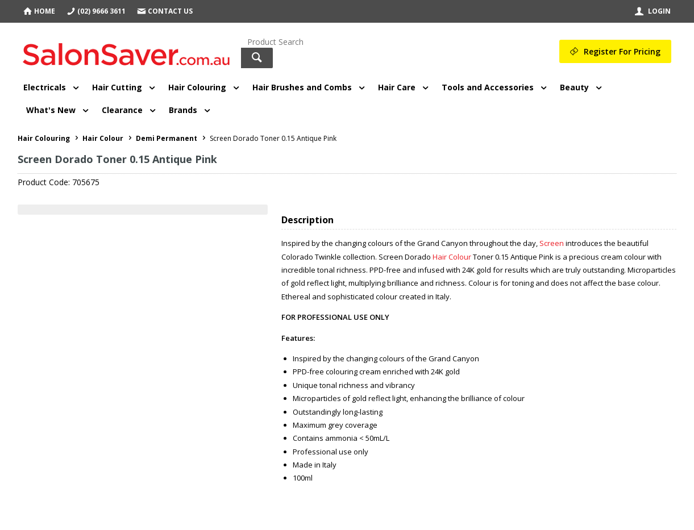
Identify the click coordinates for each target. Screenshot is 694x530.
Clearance (122, 110)
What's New (51, 110)
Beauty (574, 87)
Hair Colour (452, 257)
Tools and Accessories (488, 87)
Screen (551, 243)
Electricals (44, 87)
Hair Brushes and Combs (302, 87)
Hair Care (396, 87)
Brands (183, 110)
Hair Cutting (117, 87)
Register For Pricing (622, 51)
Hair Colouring (197, 87)
